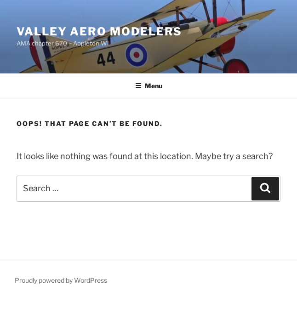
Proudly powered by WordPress (61, 280)
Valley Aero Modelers (99, 31)
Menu (148, 86)
